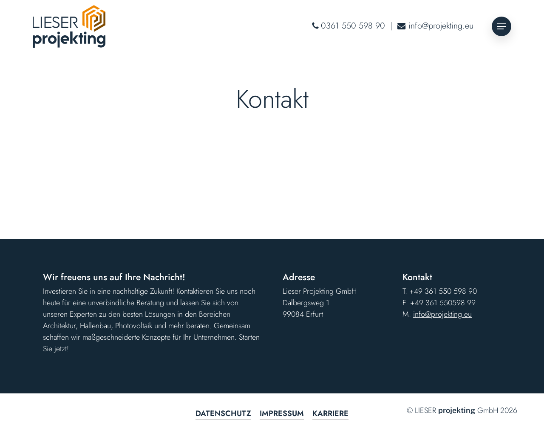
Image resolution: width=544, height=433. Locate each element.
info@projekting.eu (440, 26)
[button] (501, 26)
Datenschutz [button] (223, 413)
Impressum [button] (282, 413)
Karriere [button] (330, 413)
